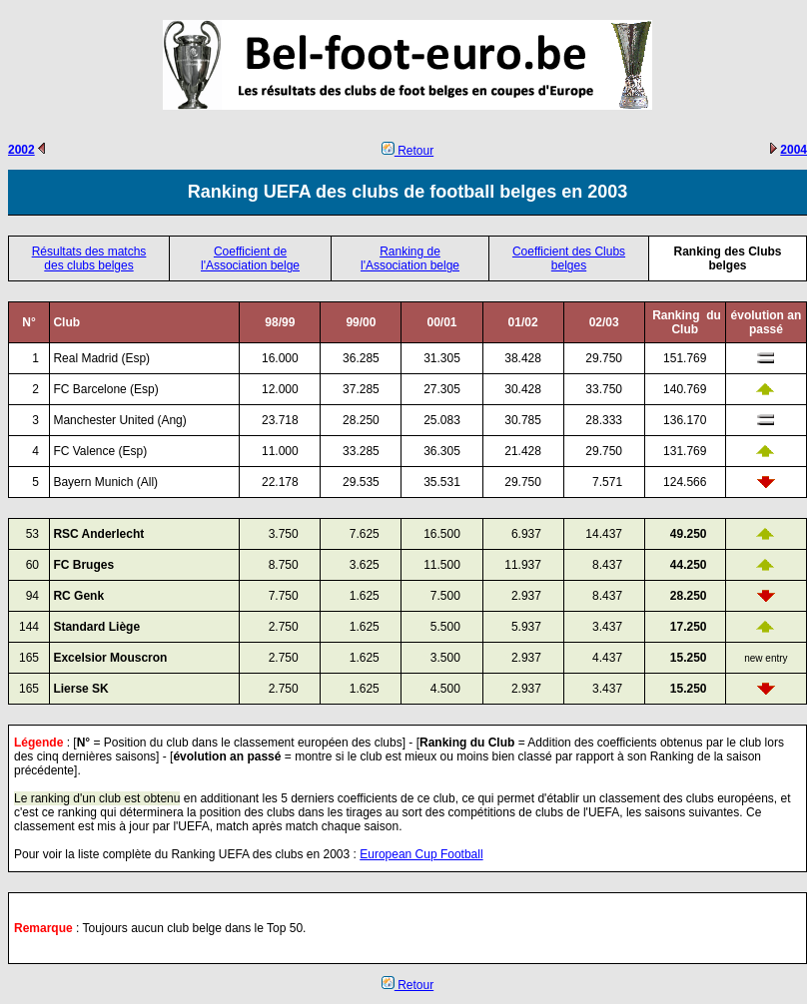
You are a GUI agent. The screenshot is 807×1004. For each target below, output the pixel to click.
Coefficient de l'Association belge (250, 258)
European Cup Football (421, 854)
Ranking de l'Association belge (410, 258)
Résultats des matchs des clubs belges (89, 258)
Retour (407, 151)
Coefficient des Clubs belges (568, 258)
